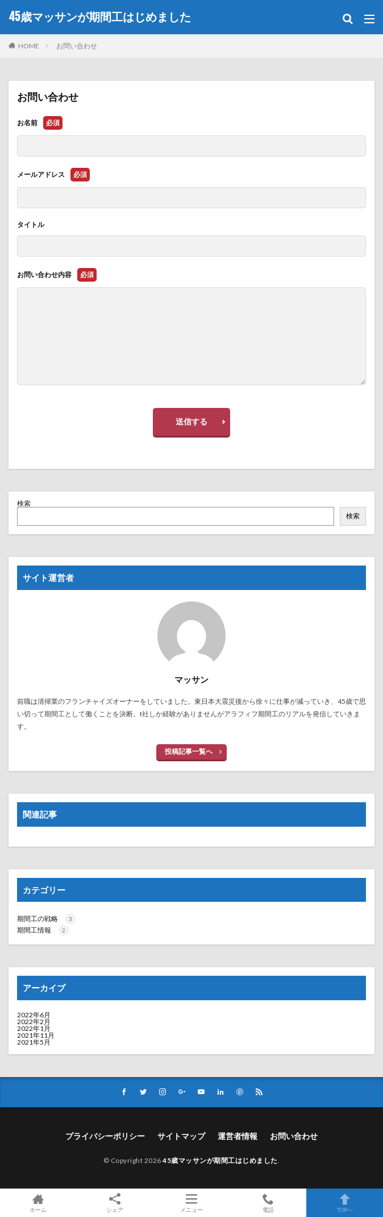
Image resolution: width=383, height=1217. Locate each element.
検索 (24, 503)
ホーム (38, 1202)
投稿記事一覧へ (189, 751)
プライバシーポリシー (105, 1136)
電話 (268, 1202)
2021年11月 (36, 1035)
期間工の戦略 (46, 918)
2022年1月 (34, 1028)
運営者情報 (237, 1136)
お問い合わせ (76, 46)
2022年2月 (34, 1021)
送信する (191, 421)
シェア (115, 1203)
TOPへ (344, 1202)
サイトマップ (181, 1136)
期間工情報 (43, 930)
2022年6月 (34, 1014)
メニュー (191, 1202)
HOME (28, 46)
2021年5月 (34, 1042)
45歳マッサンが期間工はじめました (100, 17)
